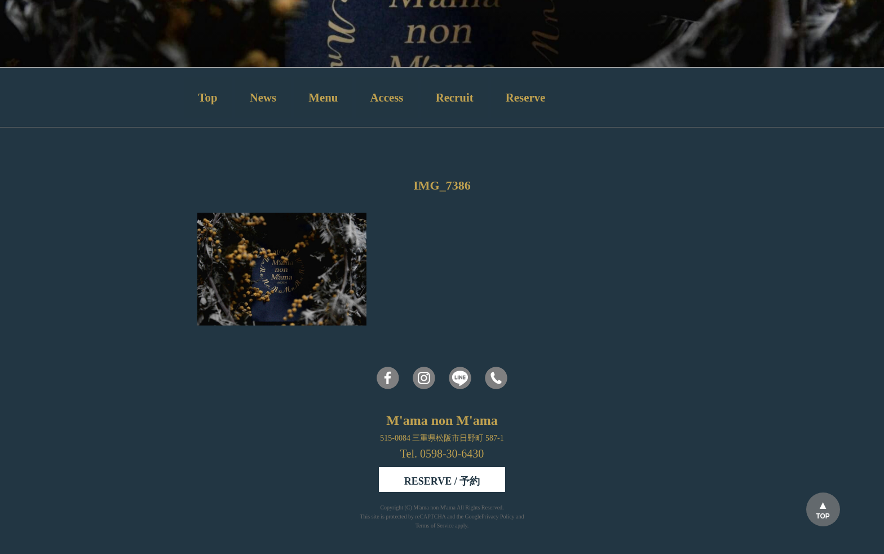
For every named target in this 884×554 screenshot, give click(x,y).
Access (387, 97)
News (263, 97)
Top (208, 97)
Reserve (525, 97)
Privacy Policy (498, 516)
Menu (323, 97)
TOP (822, 516)
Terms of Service (435, 525)
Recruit (455, 97)
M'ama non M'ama (435, 507)
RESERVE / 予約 (442, 481)
